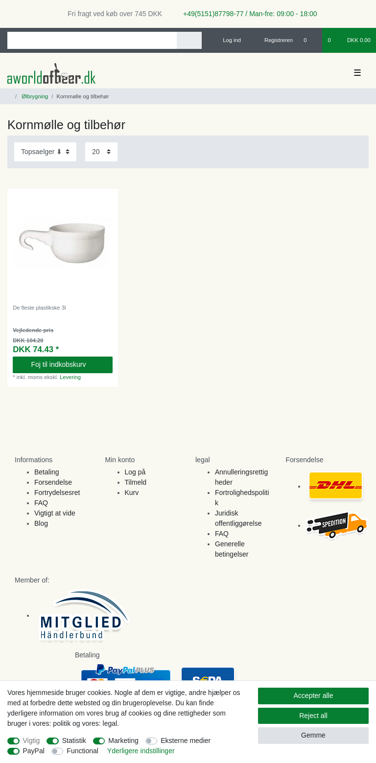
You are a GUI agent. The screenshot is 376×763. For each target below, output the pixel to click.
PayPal (34, 751)
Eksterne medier (186, 740)
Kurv (132, 492)
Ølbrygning (34, 96)
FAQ (41, 503)
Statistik (74, 740)
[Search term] (92, 40)
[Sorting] (45, 151)
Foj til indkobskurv (68, 364)
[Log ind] (227, 40)
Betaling (46, 472)
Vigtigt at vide (54, 513)
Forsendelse (53, 482)
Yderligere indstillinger (141, 751)
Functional (82, 751)
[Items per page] (101, 151)
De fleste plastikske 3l (39, 308)
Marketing (123, 740)
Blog (41, 523)
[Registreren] (273, 40)
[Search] (189, 40)
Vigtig (31, 740)
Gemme (313, 735)
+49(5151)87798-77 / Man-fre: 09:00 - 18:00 (246, 14)
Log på (135, 472)
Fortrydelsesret (57, 492)
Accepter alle (313, 695)
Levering (70, 377)
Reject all (313, 715)
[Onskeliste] (310, 40)
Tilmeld (136, 482)
